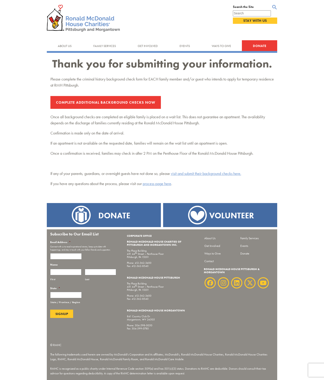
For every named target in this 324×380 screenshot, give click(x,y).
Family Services (104, 46)
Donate (259, 46)
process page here (157, 183)
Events (185, 46)
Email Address (60, 242)
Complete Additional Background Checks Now (105, 102)
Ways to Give (221, 46)
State (55, 288)
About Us (65, 46)
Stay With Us (255, 20)
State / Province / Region (65, 302)
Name (54, 264)
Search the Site (243, 7)
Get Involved (148, 46)
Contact (209, 261)
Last (87, 279)
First (52, 279)
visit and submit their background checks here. (206, 173)
